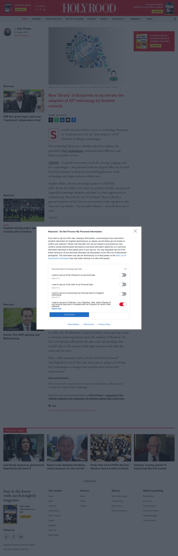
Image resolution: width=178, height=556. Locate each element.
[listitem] (89, 269)
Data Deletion (73, 324)
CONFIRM (69, 315)
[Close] (136, 231)
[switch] (122, 275)
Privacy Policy (104, 324)
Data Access (89, 324)
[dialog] (89, 278)
